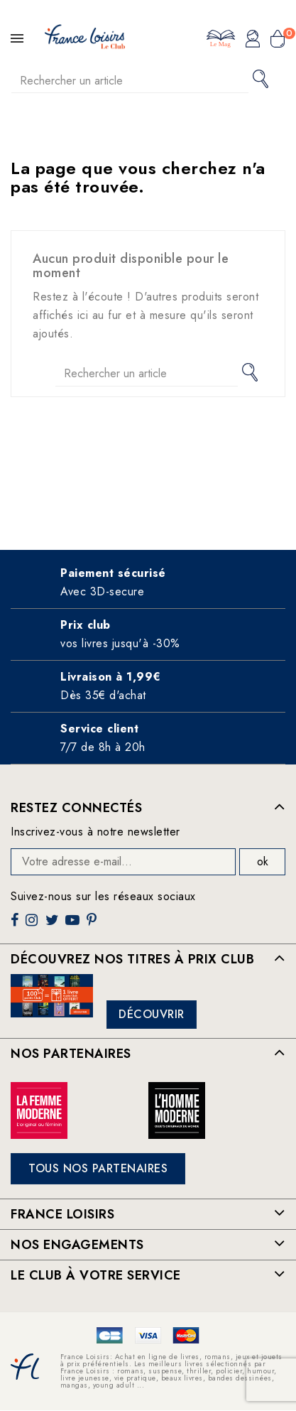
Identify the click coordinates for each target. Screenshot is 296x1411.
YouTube (73, 925)
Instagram (33, 925)
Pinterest (93, 925)
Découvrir (152, 1014)
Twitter (53, 925)
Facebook (16, 925)
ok (262, 861)
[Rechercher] (129, 80)
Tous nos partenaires (98, 1168)
